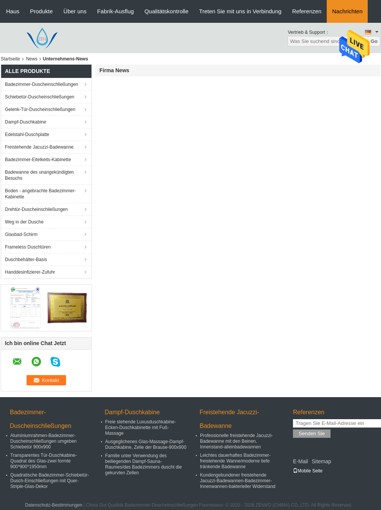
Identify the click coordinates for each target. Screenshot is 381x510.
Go (374, 41)
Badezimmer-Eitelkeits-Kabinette (38, 159)
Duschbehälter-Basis (26, 259)
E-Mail (300, 461)
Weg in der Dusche (24, 222)
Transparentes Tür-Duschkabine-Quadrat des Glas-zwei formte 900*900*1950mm (43, 461)
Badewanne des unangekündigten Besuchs (39, 175)
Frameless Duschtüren (28, 247)
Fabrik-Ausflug (115, 11)
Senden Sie (312, 433)
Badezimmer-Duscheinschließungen (41, 84)
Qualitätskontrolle (167, 11)
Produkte (41, 11)
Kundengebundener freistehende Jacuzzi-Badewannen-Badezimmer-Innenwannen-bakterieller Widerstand (238, 480)
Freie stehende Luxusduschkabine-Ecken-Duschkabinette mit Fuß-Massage (140, 427)
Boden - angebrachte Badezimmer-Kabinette (40, 194)
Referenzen (307, 11)
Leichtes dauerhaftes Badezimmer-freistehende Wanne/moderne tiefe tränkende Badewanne (235, 461)
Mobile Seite (308, 471)
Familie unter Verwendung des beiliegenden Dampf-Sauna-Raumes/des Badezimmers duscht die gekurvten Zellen (143, 464)
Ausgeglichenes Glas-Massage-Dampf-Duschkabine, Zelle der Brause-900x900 (145, 444)
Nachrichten (347, 11)
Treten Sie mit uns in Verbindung (240, 11)
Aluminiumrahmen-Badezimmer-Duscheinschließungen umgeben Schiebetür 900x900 (43, 441)
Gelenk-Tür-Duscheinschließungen (40, 109)
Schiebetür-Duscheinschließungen (39, 97)
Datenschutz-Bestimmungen (53, 505)
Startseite (10, 59)
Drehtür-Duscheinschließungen (36, 209)
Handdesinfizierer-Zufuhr (30, 272)
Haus (12, 11)
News (32, 59)
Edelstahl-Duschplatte (27, 134)
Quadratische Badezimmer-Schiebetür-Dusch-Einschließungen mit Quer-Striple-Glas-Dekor (49, 480)
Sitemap (321, 461)
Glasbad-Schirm (21, 234)
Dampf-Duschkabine (25, 122)
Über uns (75, 11)
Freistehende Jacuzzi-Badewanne (39, 147)
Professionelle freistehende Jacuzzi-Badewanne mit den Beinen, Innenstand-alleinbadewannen (236, 441)
